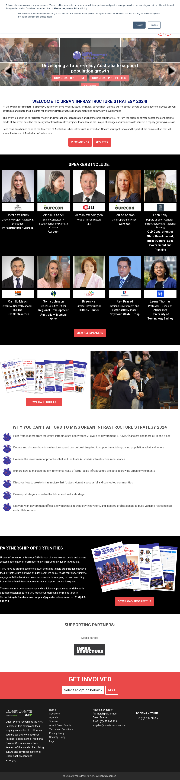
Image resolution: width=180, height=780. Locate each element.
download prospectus (109, 78)
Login (52, 741)
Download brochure (43, 402)
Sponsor (54, 721)
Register (101, 142)
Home (52, 709)
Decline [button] (154, 25)
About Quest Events (60, 725)
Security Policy (57, 737)
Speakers (54, 713)
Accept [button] (139, 25)
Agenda (53, 717)
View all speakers (89, 332)
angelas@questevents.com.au (109, 725)
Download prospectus (134, 601)
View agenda (80, 142)
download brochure (69, 78)
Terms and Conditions (61, 729)
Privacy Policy (56, 733)
